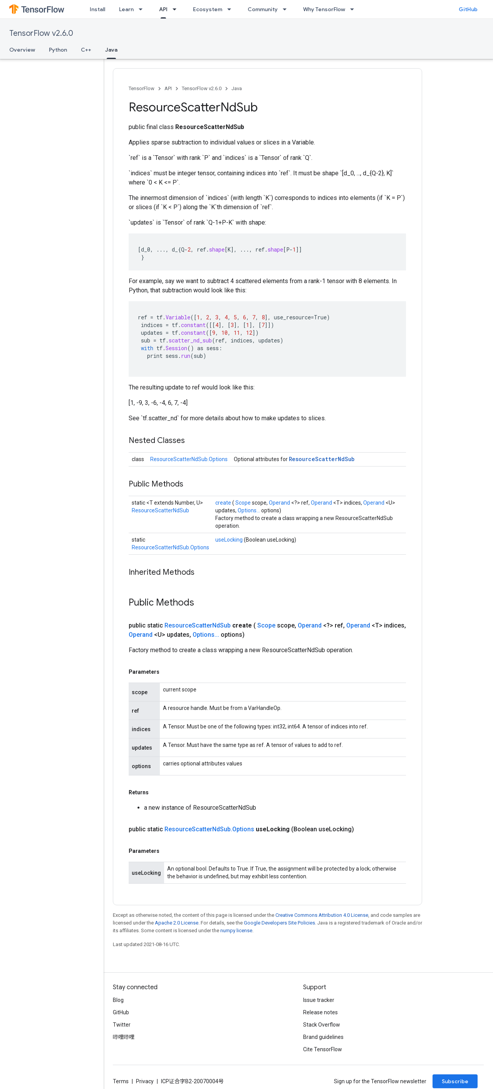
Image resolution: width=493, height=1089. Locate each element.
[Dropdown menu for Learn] (143, 9)
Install (97, 9)
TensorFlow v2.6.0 (41, 33)
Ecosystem (207, 9)
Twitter (122, 1025)
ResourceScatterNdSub (321, 459)
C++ (86, 49)
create (223, 503)
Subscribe (455, 1081)
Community (263, 9)
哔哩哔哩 (123, 1037)
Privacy (145, 1081)
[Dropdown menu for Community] (287, 9)
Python (58, 49)
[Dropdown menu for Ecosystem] (231, 9)
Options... (249, 510)
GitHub (468, 9)
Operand (280, 503)
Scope (243, 503)
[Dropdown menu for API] (177, 9)
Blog (118, 1000)
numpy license (236, 930)
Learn (126, 9)
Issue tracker (318, 1000)
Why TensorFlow (324, 9)
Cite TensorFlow (322, 1049)
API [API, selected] (163, 9)
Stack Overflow (321, 1025)
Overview (22, 49)
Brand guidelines (323, 1037)
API (168, 88)
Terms (121, 1081)
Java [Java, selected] (111, 49)
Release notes (320, 1012)
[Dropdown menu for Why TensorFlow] (354, 9)
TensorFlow (141, 88)
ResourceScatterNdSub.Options (189, 459)
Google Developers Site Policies (279, 923)
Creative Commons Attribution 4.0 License (321, 915)
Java (236, 88)
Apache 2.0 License (176, 923)
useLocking (229, 540)
